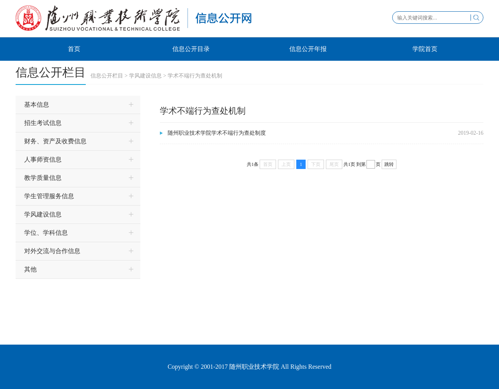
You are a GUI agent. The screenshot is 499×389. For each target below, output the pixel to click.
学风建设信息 (145, 76)
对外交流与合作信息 (52, 251)
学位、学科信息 (46, 232)
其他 (30, 269)
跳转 (389, 164)
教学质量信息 (43, 177)
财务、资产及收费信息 (55, 141)
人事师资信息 (43, 159)
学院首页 (424, 49)
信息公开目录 (191, 49)
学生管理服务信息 (49, 196)
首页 (74, 49)
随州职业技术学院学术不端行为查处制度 (217, 133)
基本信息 (36, 104)
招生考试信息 (43, 123)
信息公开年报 (308, 49)
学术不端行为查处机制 (195, 76)
